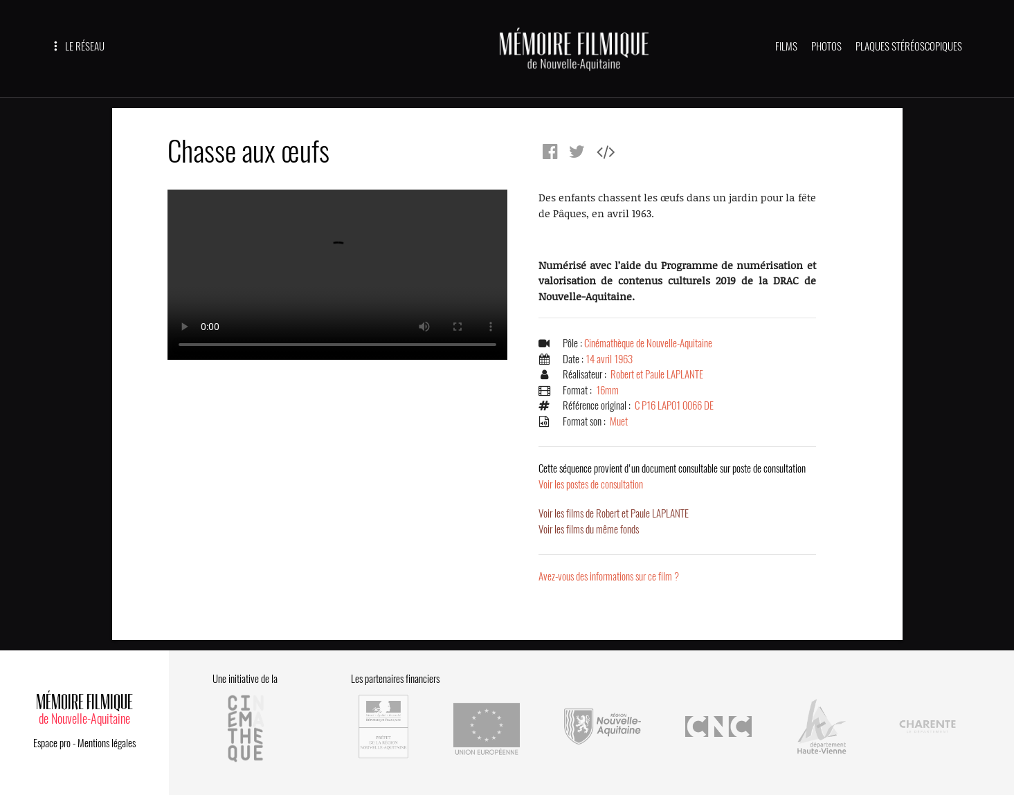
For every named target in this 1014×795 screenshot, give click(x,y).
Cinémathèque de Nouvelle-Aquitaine (648, 343)
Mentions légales (107, 743)
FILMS (786, 46)
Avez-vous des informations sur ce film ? (608, 576)
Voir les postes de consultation (672, 476)
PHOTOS (826, 46)
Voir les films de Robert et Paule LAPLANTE (613, 513)
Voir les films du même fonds (588, 529)
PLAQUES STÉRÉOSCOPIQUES (908, 46)
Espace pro (52, 743)
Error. (337, 275)
